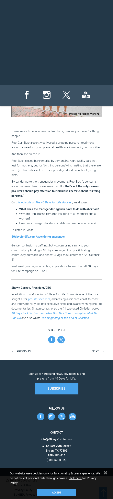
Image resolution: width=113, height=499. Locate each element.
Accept (56, 492)
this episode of (44, 202)
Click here (75, 478)
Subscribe (56, 388)
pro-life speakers (39, 299)
